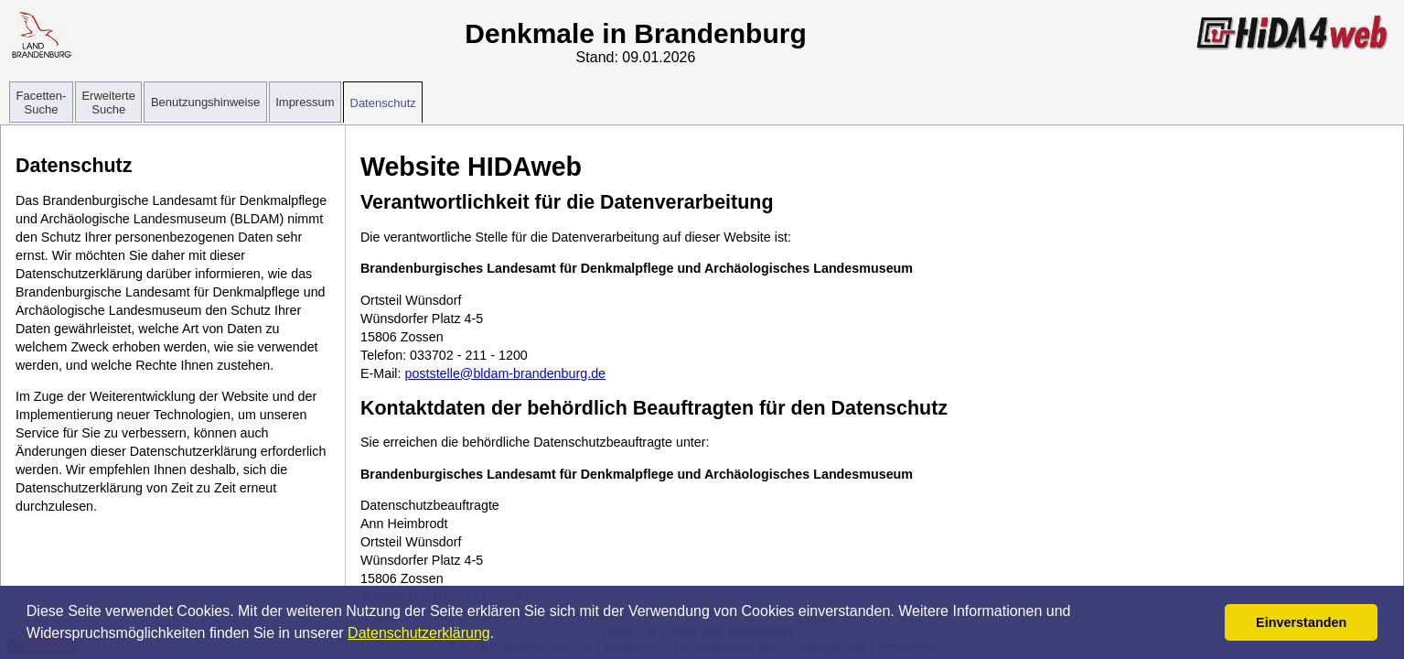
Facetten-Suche (41, 102)
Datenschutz (383, 103)
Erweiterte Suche (108, 102)
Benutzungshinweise (205, 102)
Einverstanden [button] (1301, 622)
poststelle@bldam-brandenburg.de (505, 373)
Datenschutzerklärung (419, 633)
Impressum (304, 102)
